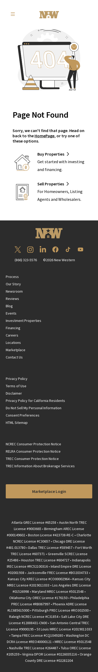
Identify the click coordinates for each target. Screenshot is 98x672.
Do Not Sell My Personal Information (33, 408)
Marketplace (15, 350)
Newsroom (14, 291)
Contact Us (14, 357)
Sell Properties (50, 183)
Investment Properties (23, 320)
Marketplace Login (49, 491)
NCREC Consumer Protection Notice (33, 444)
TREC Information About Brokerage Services (40, 466)
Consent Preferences (22, 415)
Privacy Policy (16, 378)
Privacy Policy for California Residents (35, 400)
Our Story (13, 284)
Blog (9, 306)
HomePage (44, 135)
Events (11, 313)
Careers (12, 335)
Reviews (12, 298)
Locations (13, 342)
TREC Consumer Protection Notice (32, 458)
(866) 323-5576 (26, 260)
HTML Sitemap (17, 422)
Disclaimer (14, 393)
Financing (13, 328)
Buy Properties (50, 154)
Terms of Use (16, 386)
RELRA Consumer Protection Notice (33, 451)
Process (12, 276)
